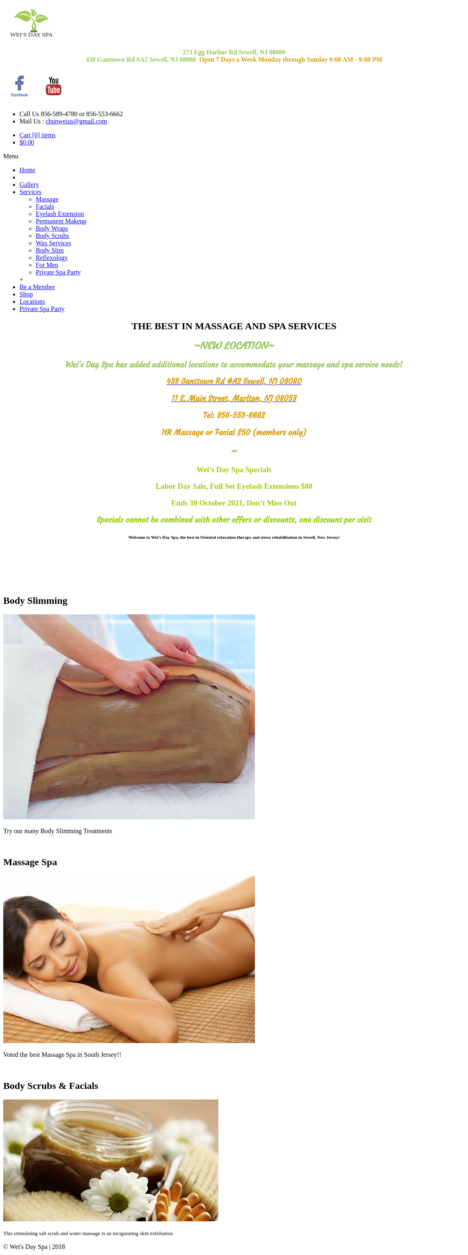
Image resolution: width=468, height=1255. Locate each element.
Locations (32, 301)
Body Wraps (52, 228)
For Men (47, 264)
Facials (45, 206)
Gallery (29, 184)
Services (30, 191)
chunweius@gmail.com (76, 121)
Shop (26, 294)
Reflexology (52, 257)
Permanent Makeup (61, 221)
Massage (47, 199)
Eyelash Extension (60, 213)
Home (27, 169)
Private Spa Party (58, 272)
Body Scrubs (52, 235)
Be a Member (37, 286)
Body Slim (50, 250)
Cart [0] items (37, 135)
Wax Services (53, 243)
